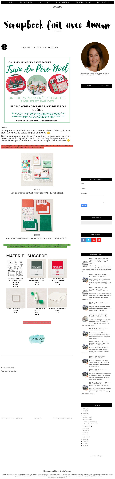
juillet (85, 430)
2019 (84, 443)
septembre (87, 426)
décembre (87, 417)
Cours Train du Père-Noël (91, 424)
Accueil (10, 2)
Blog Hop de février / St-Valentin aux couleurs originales (99, 289)
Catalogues (26, 2)
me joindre (103, 2)
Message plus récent (63, 418)
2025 (84, 409)
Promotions (62, 2)
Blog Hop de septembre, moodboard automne (99, 275)
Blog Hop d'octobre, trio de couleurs (98, 329)
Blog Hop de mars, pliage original (97, 356)
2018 (84, 445)
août (85, 428)
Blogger (100, 456)
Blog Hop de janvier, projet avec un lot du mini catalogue (99, 343)
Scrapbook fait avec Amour (57, 25)
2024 (84, 411)
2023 (84, 413)
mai (85, 435)
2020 (84, 441)
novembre (87, 419)
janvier (86, 437)
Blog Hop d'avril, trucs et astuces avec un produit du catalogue (99, 384)
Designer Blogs (62, 477)
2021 (84, 439)
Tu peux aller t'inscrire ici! (37, 322)
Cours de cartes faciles (90, 422)
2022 (84, 415)
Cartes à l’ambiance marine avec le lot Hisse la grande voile (99, 315)
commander (44, 2)
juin (85, 432)
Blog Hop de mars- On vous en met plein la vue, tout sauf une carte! (99, 261)
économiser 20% (83, 2)
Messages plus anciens (12, 418)
